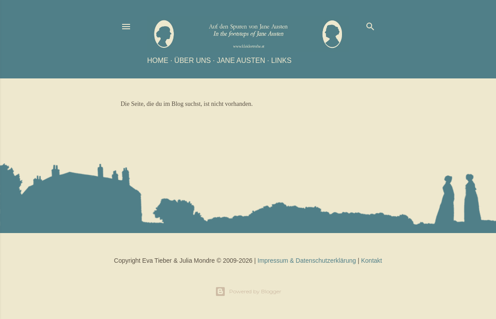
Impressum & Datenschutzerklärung (307, 260)
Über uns (192, 60)
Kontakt (371, 260)
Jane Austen (241, 60)
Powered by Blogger (248, 291)
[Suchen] (370, 25)
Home (158, 60)
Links (281, 60)
